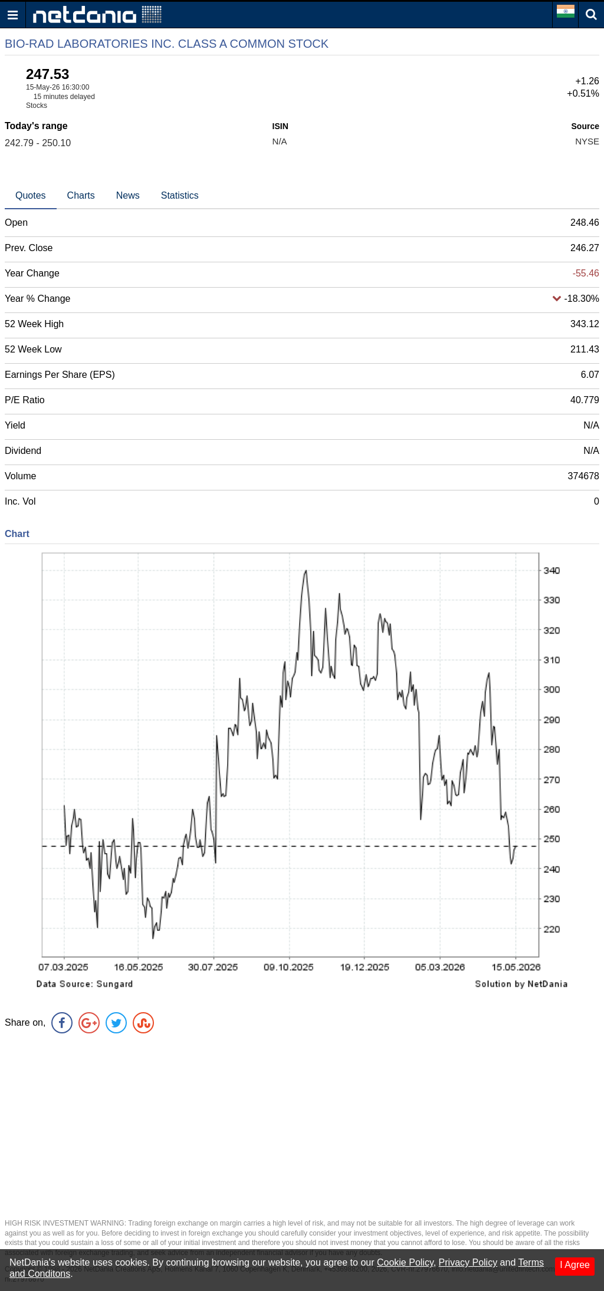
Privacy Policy (468, 1262)
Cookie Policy (405, 1262)
